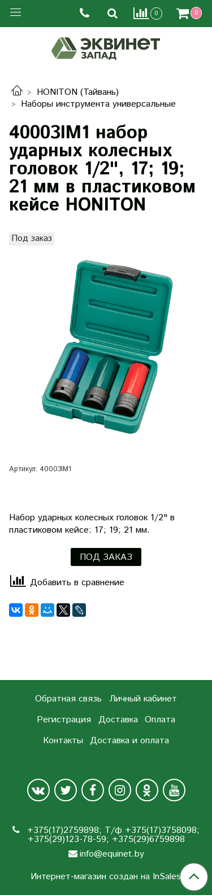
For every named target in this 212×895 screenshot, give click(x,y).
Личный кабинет (143, 698)
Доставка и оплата (129, 740)
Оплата (160, 719)
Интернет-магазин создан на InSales (106, 876)
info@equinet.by (112, 854)
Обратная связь (68, 698)
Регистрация (64, 719)
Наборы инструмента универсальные (98, 104)
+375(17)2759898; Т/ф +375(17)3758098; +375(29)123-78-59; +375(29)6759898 (112, 835)
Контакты (63, 740)
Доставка (118, 719)
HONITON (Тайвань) (78, 92)
